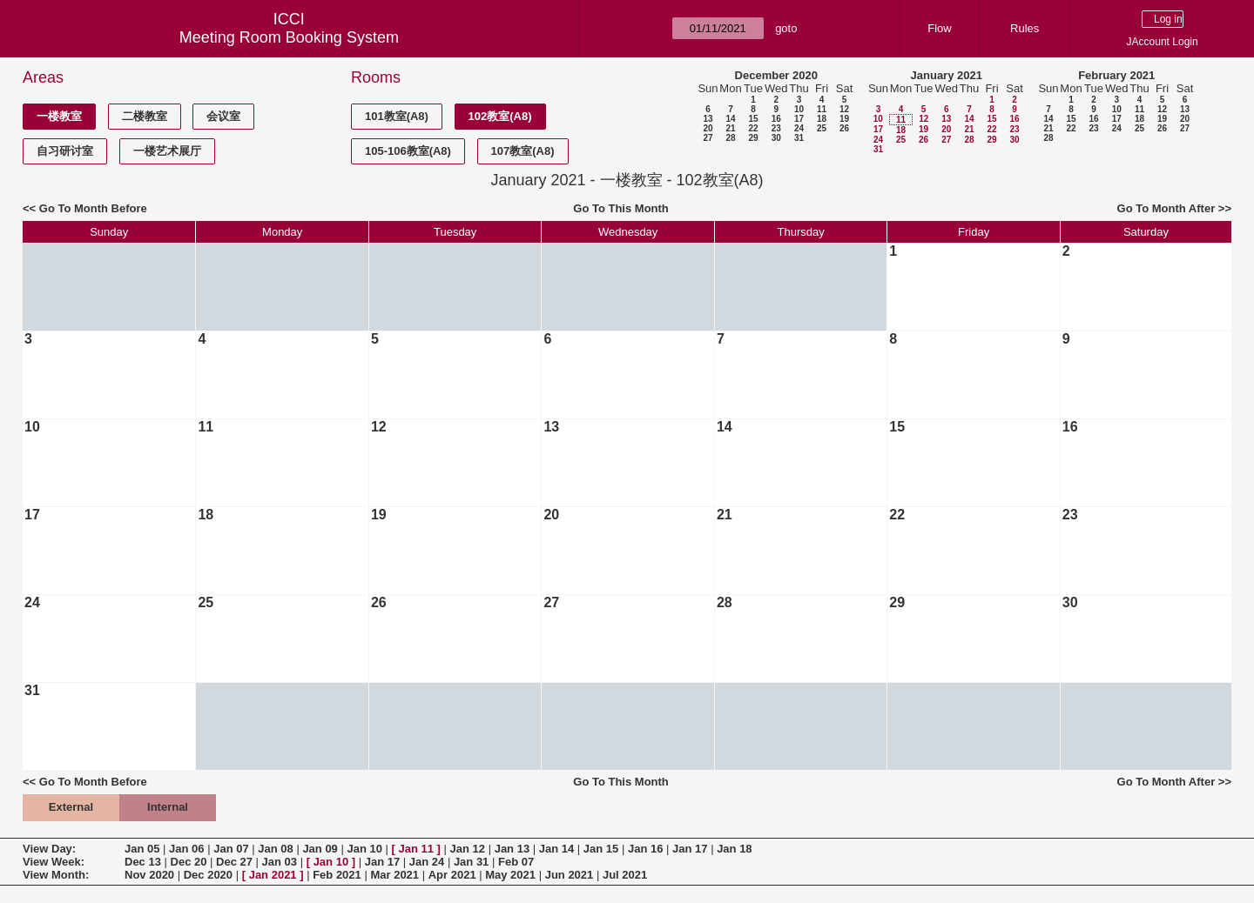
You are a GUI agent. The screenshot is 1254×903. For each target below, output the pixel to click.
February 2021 (1116, 75)
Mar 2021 (394, 874)
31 (799, 138)
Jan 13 (512, 848)
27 (707, 138)
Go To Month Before (93, 208)
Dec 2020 (208, 874)
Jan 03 (279, 861)
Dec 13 (143, 861)
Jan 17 (689, 848)
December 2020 (776, 75)
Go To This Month (621, 208)
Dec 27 (234, 861)
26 (844, 128)
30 (776, 138)
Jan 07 (230, 848)
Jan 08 (275, 848)
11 (821, 109)
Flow (939, 28)
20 (707, 128)
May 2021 (510, 874)
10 (799, 109)
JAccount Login (1162, 42)
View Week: (53, 861)
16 (776, 119)
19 (844, 119)
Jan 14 (556, 848)
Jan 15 (600, 848)
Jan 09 (319, 848)
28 (730, 138)
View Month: (56, 874)
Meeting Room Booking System (289, 37)
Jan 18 (734, 848)
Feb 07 (516, 861)
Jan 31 (471, 861)
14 (730, 119)
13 (707, 119)
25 (821, 128)
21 (730, 128)
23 (776, 128)
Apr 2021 (452, 874)
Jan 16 (645, 848)
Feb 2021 (337, 874)
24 (799, 128)
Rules (1024, 28)
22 (753, 128)
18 (821, 119)
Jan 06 (186, 848)
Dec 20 (189, 861)
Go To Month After (1166, 208)
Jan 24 (426, 861)
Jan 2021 (273, 874)
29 (753, 138)
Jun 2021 (569, 874)
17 (799, 119)
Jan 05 (142, 848)
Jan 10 (364, 848)
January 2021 (946, 75)
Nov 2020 (149, 874)
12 (844, 109)
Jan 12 (467, 848)
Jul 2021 (625, 874)
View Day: (49, 848)
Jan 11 (416, 848)
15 (753, 119)
